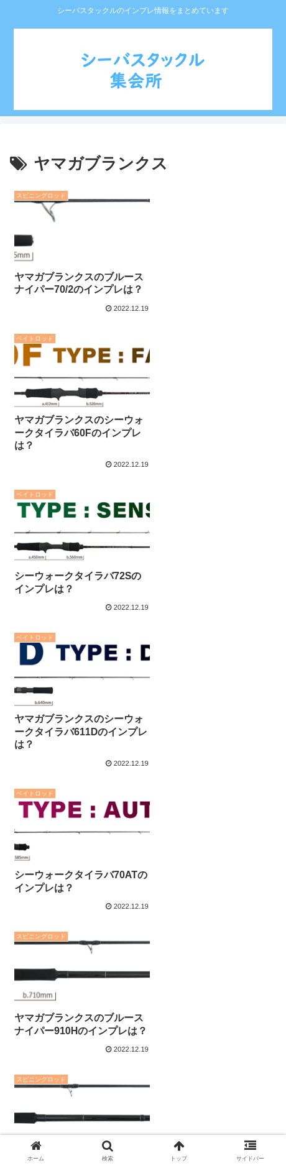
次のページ (143, 960)
